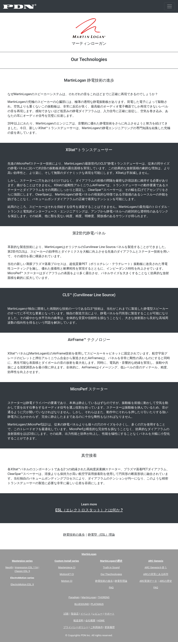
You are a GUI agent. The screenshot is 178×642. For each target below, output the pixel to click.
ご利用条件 (96, 627)
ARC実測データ (148, 580)
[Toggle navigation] (169, 6)
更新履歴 (110, 627)
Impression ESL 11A (26, 567)
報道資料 (78, 620)
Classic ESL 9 (22, 571)
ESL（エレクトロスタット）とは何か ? (89, 510)
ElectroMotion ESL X (22, 584)
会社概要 (90, 620)
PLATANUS (97, 604)
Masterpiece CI (66, 567)
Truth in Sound (111, 567)
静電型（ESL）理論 (101, 534)
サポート (109, 613)
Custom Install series (67, 560)
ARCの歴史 (165, 580)
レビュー (97, 613)
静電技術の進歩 (74, 534)
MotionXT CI (67, 574)
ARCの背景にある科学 (155, 574)
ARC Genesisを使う (156, 567)
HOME (101, 620)
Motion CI (66, 580)
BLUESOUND (82, 604)
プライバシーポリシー (75, 627)
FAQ (111, 587)
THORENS (103, 597)
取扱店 (75, 613)
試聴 (66, 613)
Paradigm (74, 597)
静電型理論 (121, 580)
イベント (86, 613)
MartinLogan (88, 597)
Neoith (9, 567)
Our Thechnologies (111, 574)
